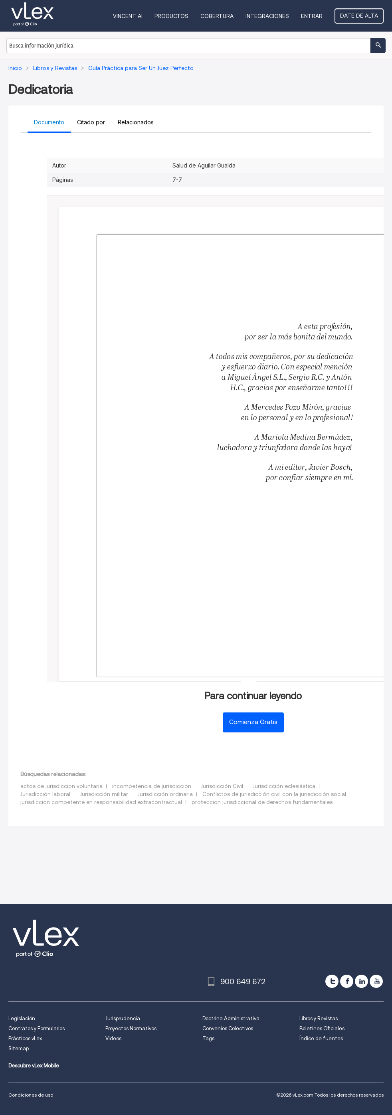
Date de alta (359, 15)
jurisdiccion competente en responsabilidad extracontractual (101, 802)
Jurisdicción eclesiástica (284, 786)
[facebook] (346, 981)
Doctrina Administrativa (230, 1018)
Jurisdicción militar (104, 794)
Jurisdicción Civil (222, 786)
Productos (171, 16)
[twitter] (332, 981)
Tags (208, 1038)
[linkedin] (361, 981)
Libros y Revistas (318, 1018)
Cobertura (217, 16)
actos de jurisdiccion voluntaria (61, 786)
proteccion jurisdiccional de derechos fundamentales (262, 802)
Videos (113, 1038)
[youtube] (376, 981)
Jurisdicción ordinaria (165, 794)
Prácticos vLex (25, 1038)
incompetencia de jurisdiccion (151, 786)
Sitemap (18, 1048)
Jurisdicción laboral (45, 794)
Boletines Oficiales (321, 1028)
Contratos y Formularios (36, 1028)
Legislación (21, 1018)
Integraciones (267, 16)
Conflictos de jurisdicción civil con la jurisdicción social (274, 794)
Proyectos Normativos (130, 1028)
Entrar (312, 16)
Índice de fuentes (321, 1038)
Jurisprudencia (122, 1018)
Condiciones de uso (30, 1094)
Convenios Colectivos (227, 1028)
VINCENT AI (128, 16)
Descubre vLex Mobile (33, 1066)
